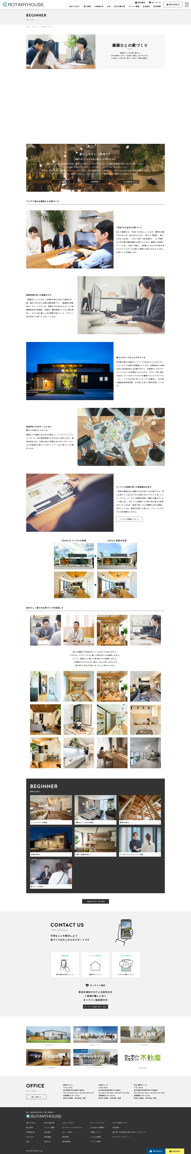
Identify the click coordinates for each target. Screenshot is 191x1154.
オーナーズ (155, 2)
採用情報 (157, 6)
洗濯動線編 (95, 182)
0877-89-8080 (107, 1093)
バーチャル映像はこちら (129, 519)
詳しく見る (36, 1097)
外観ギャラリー (96, 1132)
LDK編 (62, 182)
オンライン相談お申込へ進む (95, 1007)
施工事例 (87, 6)
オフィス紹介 (67, 1132)
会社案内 (146, 6)
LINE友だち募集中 (98, 1127)
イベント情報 (133, 6)
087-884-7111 (72, 1093)
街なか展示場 (119, 6)
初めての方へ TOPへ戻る (95, 901)
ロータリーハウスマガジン (72, 1127)
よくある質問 (96, 1137)
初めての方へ (74, 6)
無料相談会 (173, 4)
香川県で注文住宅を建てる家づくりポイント (129, 1132)
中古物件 (115, 1127)
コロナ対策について (120, 1123)
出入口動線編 (128, 182)
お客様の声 (99, 6)
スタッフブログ (68, 1123)
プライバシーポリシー (120, 1137)
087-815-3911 (143, 1093)
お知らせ (47, 1142)
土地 (109, 6)
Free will (30, 1137)
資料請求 (140, 2)
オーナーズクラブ (97, 1123)
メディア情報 (96, 1142)
